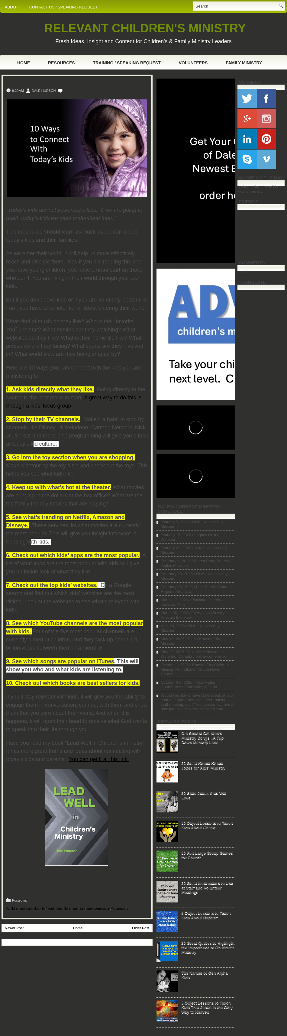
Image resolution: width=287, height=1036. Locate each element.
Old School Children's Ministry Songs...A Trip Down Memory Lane (202, 737)
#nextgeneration (98, 908)
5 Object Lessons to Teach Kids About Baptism (206, 915)
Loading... (246, 271)
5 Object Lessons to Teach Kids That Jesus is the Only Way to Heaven (207, 1007)
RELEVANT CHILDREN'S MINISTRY (145, 28)
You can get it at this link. (99, 759)
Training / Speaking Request (127, 62)
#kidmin (39, 908)
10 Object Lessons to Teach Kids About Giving (207, 825)
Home (23, 62)
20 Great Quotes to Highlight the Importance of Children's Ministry (207, 947)
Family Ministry (244, 62)
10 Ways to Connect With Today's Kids (63, 82)
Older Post (140, 928)
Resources (61, 62)
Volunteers (193, 62)
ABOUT (11, 7)
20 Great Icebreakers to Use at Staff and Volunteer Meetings (207, 887)
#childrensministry (19, 908)
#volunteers (119, 908)
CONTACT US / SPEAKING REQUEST (63, 7)
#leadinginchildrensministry (65, 908)
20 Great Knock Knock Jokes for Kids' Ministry (203, 765)
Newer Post (14, 928)
